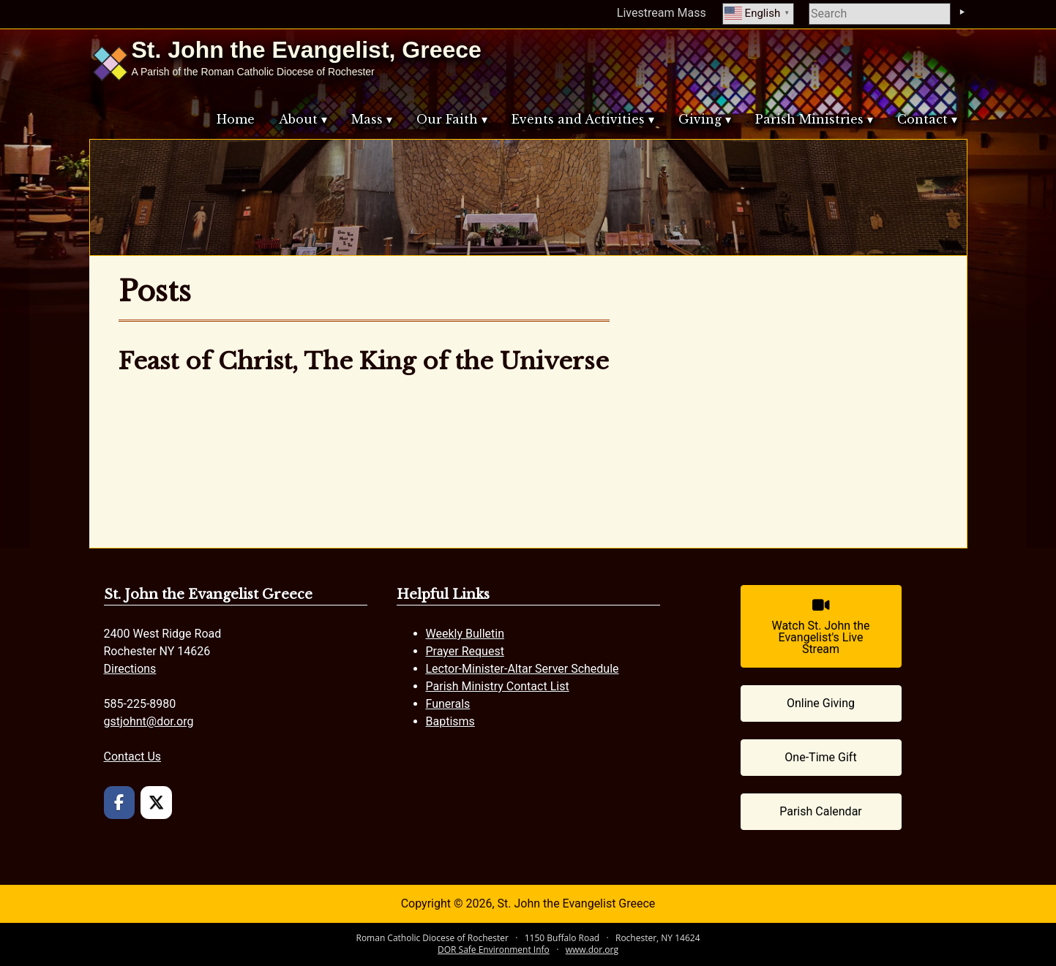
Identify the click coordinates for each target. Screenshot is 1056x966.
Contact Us (133, 756)
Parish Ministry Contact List (497, 686)
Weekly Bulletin (465, 634)
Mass (367, 119)
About (298, 119)
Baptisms (450, 721)
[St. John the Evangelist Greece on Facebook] (119, 802)
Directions (130, 669)
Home (236, 119)
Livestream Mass (661, 13)
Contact (922, 119)
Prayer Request (465, 651)
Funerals (448, 704)
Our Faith (447, 119)
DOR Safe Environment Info (494, 949)
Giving (700, 119)
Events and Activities (578, 119)
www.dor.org (592, 949)
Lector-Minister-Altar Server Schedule (522, 669)
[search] (880, 14)
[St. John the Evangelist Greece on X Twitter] (156, 802)
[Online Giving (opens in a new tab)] (821, 703)
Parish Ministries (809, 119)
